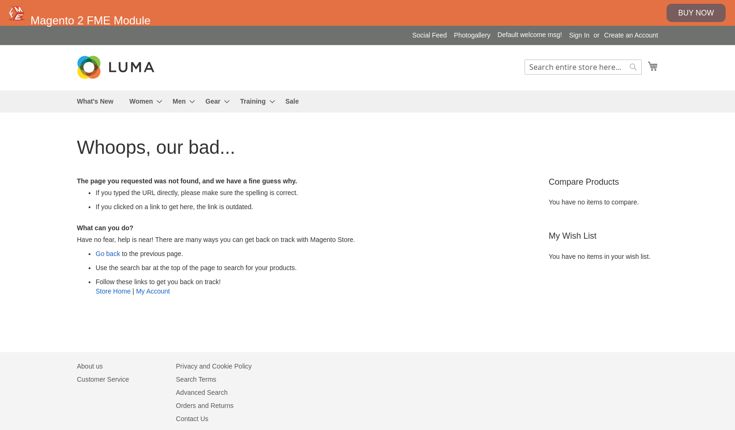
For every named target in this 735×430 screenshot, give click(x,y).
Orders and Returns (204, 405)
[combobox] (583, 67)
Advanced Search (202, 392)
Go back (108, 253)
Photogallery (472, 35)
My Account (153, 291)
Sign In (579, 35)
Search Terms (196, 379)
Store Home (113, 291)
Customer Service (103, 379)
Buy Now (696, 13)
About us (90, 366)
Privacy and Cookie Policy (214, 366)
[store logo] (117, 67)
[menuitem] (95, 102)
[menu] (368, 102)
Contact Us (192, 418)
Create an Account (631, 35)
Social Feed (429, 35)
